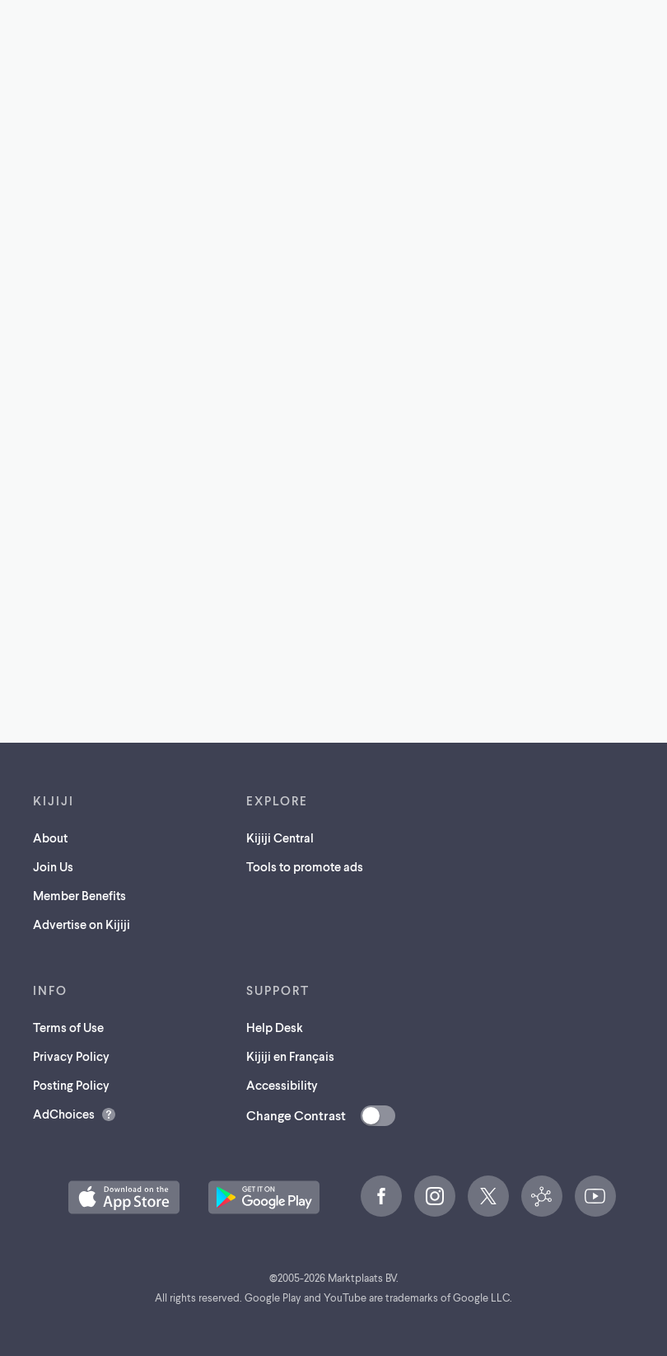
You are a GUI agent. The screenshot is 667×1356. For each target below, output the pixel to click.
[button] (124, 1197)
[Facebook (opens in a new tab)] (381, 1196)
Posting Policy (71, 1084)
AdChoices (64, 1113)
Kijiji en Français (290, 1056)
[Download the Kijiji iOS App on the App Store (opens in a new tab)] (124, 1197)
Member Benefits (79, 895)
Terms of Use (68, 1027)
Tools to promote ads (304, 866)
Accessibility (282, 1084)
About (50, 837)
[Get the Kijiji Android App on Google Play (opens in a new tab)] (264, 1197)
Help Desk (274, 1027)
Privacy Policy (71, 1056)
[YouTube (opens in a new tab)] (595, 1196)
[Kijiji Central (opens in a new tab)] (541, 1196)
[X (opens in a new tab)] (488, 1196)
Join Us (53, 866)
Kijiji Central (280, 837)
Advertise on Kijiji (81, 924)
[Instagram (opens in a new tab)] (434, 1196)
